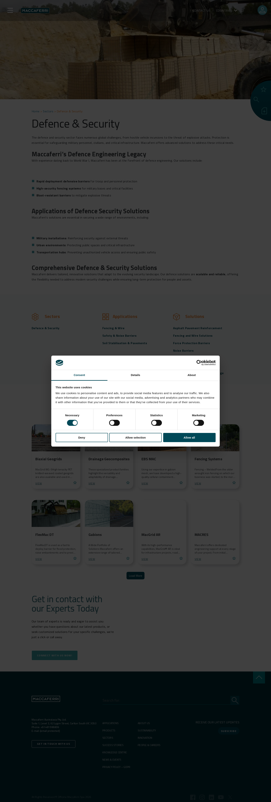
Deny (81, 437)
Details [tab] (135, 375)
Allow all (189, 437)
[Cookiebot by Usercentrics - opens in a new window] (199, 363)
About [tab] (192, 375)
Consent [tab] (79, 375)
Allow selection (135, 437)
